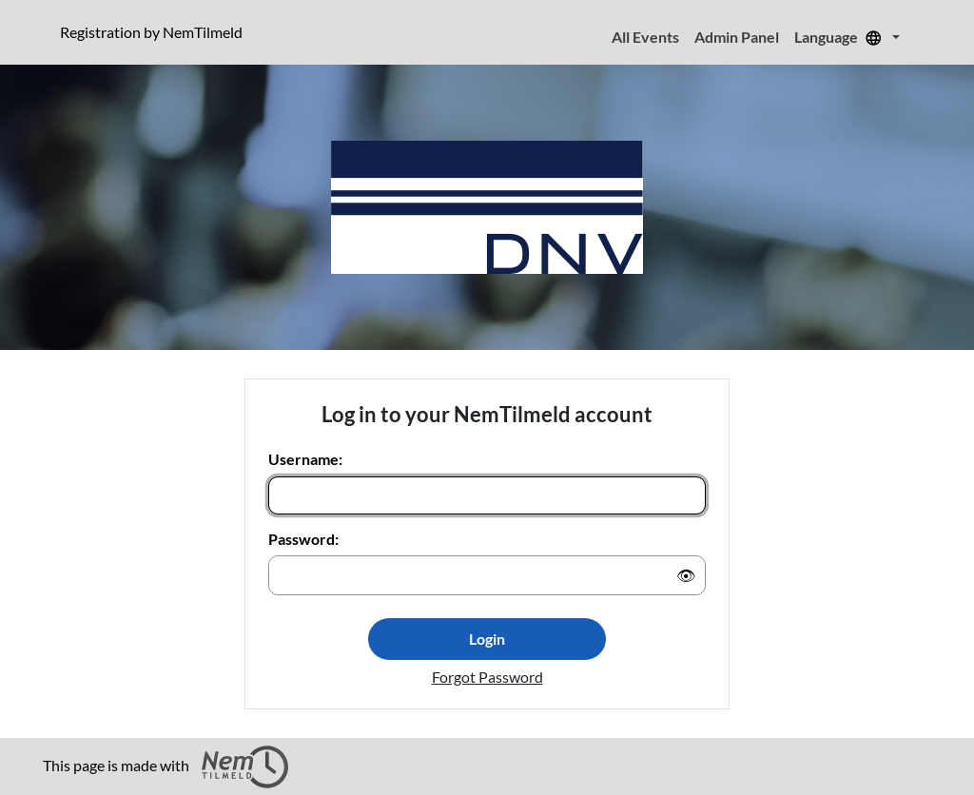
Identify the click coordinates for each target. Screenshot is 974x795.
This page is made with (165, 767)
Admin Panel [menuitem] (736, 37)
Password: (303, 539)
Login (487, 639)
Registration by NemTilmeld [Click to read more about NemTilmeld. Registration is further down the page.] (155, 31)
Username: (305, 459)
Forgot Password (487, 677)
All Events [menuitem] (645, 37)
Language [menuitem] (841, 37)
